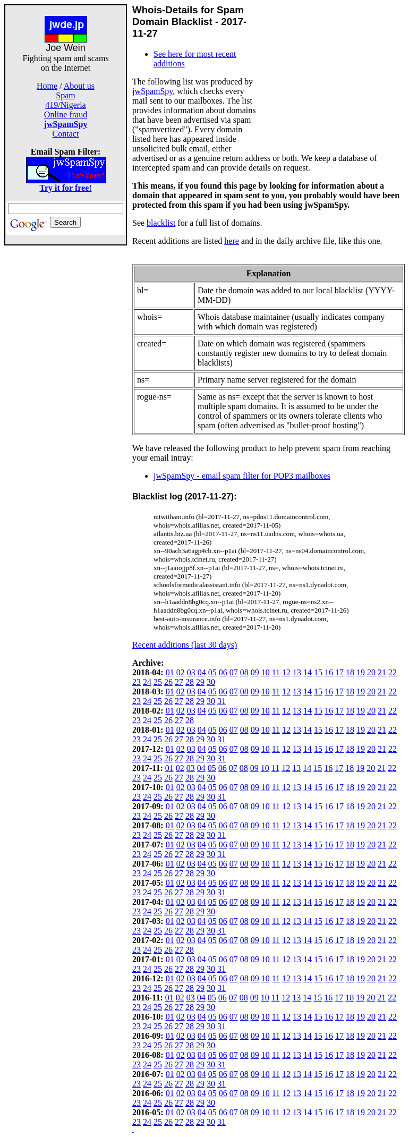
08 (244, 672)
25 (158, 681)
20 (371, 672)
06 (223, 672)
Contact (66, 133)
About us (79, 85)
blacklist (161, 222)
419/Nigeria (65, 104)
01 (170, 672)
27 (179, 681)
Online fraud (65, 114)
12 (286, 672)
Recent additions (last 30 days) (184, 644)
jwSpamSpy (152, 91)
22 (392, 672)
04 (202, 672)
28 (189, 681)
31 (221, 701)
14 (307, 672)
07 (233, 672)
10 (265, 672)
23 (136, 681)
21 (382, 672)
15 (318, 672)
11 (276, 672)
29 (200, 681)
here (231, 240)
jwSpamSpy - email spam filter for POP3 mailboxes (242, 475)
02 (180, 672)
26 (168, 681)
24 (147, 681)
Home (47, 85)
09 (255, 672)
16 (329, 672)
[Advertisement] (65, 404)
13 (297, 672)
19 (360, 672)
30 (211, 681)
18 (350, 672)
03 (191, 672)
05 (212, 672)
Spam (65, 95)
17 (339, 672)
